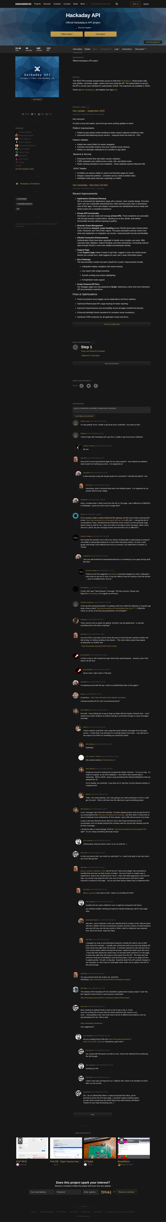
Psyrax (19, 162)
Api (18, 209)
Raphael (83, 433)
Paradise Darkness (87, 602)
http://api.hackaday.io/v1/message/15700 (130, 829)
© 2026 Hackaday (83, 1216)
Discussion (140, 49)
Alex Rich (84, 458)
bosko (82, 694)
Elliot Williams (85, 710)
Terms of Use (74, 1212)
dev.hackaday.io (88, 90)
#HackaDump (107, 760)
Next (92, 1114)
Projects (37, 4)
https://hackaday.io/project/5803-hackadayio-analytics (110, 979)
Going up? (82, 1206)
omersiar (21, 1165)
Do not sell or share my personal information (120, 1212)
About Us (34, 1212)
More (85, 4)
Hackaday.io (126, 81)
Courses (67, 4)
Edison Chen (22, 152)
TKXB (88, 1165)
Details (87, 49)
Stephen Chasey (88, 446)
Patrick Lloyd (85, 421)
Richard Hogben (83, 27)
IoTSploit (88, 1161)
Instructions (127, 49)
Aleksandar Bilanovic (25, 146)
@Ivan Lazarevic (87, 871)
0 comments (100, 114)
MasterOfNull (22, 149)
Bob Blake (84, 988)
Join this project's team (24, 169)
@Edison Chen (100, 871)
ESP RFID (21, 1161)
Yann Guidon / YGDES (93, 756)
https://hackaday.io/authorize (91, 1023)
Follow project (66, 34)
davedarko (21, 156)
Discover (47, 4)
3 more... (19, 166)
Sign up (135, 4)
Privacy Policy (85, 1212)
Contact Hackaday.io (47, 1212)
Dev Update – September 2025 (88, 110)
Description (77, 49)
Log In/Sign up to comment (84, 416)
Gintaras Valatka (86, 536)
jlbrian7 (85, 727)
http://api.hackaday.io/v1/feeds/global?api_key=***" (116, 608)
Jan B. (54, 1165)
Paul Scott (84, 853)
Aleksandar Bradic (24, 136)
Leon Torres (21, 159)
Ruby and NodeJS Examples (93, 351)
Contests (57, 4)
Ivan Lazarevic (23, 139)
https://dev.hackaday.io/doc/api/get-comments (108, 697)
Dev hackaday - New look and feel (90, 185)
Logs (117, 49)
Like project (100, 34)
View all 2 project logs (111, 324)
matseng (83, 619)
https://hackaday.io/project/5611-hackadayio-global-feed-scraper (105, 998)
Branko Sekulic (23, 142)
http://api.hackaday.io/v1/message (111, 815)
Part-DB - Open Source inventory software (71, 1161)
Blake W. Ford (125, 1165)
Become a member (63, 1186)
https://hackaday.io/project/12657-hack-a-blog (99, 646)
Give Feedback (62, 1212)
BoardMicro (124, 1161)
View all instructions (112, 363)
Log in (146, 4)
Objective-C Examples (90, 356)
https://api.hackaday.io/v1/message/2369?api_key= (105, 520)
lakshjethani (76, 114)
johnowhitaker (85, 655)
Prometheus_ (85, 587)
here (115, 90)
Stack (75, 4)
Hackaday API (98, 1212)
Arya (82, 514)
